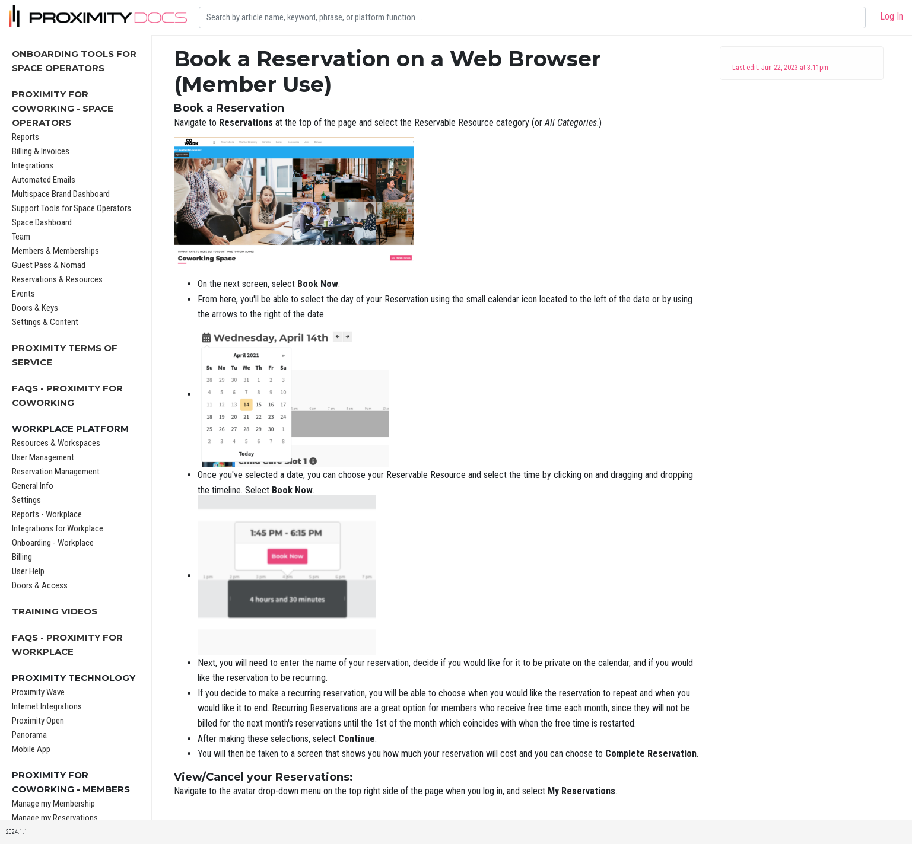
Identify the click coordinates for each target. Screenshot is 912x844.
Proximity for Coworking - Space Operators (62, 108)
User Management (43, 457)
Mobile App (31, 749)
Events (23, 293)
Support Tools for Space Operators (71, 208)
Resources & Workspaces (56, 443)
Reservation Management (56, 471)
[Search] (532, 17)
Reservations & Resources (57, 279)
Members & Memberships (55, 251)
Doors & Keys (35, 307)
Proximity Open (38, 720)
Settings (26, 500)
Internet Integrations (47, 706)
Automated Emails (43, 179)
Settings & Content (45, 322)
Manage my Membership (53, 803)
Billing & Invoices (40, 151)
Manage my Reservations (55, 818)
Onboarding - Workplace (53, 542)
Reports (25, 137)
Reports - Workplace (47, 514)
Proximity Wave (38, 692)
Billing (22, 557)
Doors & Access (40, 585)
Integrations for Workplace (57, 528)
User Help (28, 571)
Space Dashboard (42, 222)
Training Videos (54, 611)
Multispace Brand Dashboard (61, 194)
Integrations (32, 165)
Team (21, 236)
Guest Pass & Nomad (48, 265)
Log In (891, 16)
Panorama (29, 735)
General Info (32, 485)
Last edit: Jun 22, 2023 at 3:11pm (780, 67)
